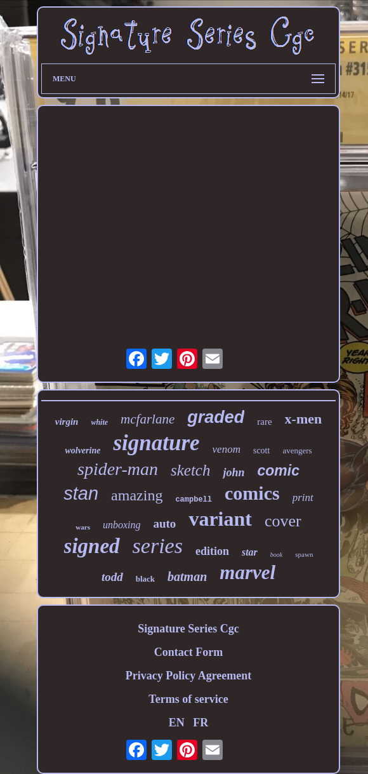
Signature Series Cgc (188, 628)
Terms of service (188, 699)
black (145, 579)
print (302, 497)
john (233, 472)
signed (92, 546)
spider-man (117, 469)
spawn (304, 554)
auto (164, 523)
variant (220, 518)
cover (283, 521)
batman (187, 577)
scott (261, 450)
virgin (67, 422)
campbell (193, 499)
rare (264, 422)
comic (278, 470)
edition (212, 551)
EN (177, 722)
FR (200, 722)
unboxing (122, 524)
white (99, 422)
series (158, 545)
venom (226, 449)
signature (156, 442)
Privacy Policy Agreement (189, 675)
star (250, 552)
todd (112, 577)
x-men (303, 419)
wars (83, 527)
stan (80, 493)
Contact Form (188, 652)
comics (252, 493)
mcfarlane (147, 419)
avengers (297, 450)
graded (215, 417)
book (276, 554)
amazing (136, 495)
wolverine (82, 450)
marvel (247, 572)
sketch (190, 470)
